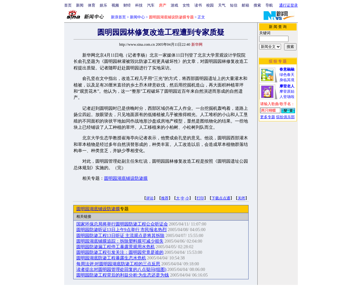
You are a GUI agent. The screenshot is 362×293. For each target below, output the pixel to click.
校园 (210, 5)
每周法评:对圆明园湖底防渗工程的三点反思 (118, 264)
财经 (127, 5)
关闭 (241, 198)
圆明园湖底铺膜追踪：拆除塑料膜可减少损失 (120, 241)
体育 (91, 5)
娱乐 (103, 5)
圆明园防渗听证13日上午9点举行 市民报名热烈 (121, 229)
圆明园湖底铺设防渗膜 (126, 178)
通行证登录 (288, 5)
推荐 (165, 198)
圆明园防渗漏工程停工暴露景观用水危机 (115, 246)
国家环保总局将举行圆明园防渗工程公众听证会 (122, 224)
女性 (186, 5)
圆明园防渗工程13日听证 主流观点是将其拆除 (120, 235)
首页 (68, 5)
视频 (115, 5)
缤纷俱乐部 (285, 117)
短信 (233, 5)
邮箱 (245, 5)
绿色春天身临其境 (286, 74)
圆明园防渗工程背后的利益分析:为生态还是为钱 (122, 275)
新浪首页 (118, 17)
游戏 (174, 5)
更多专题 (267, 117)
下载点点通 (221, 198)
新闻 (79, 5)
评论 (150, 198)
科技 (139, 5)
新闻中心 (137, 17)
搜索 (257, 5)
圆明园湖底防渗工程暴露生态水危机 (111, 258)
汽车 (151, 5)
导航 (269, 5)
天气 (222, 5)
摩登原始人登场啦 (286, 91)
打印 (200, 198)
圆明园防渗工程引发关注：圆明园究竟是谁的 (120, 252)
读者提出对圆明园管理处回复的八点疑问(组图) (121, 269)
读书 (198, 5)
